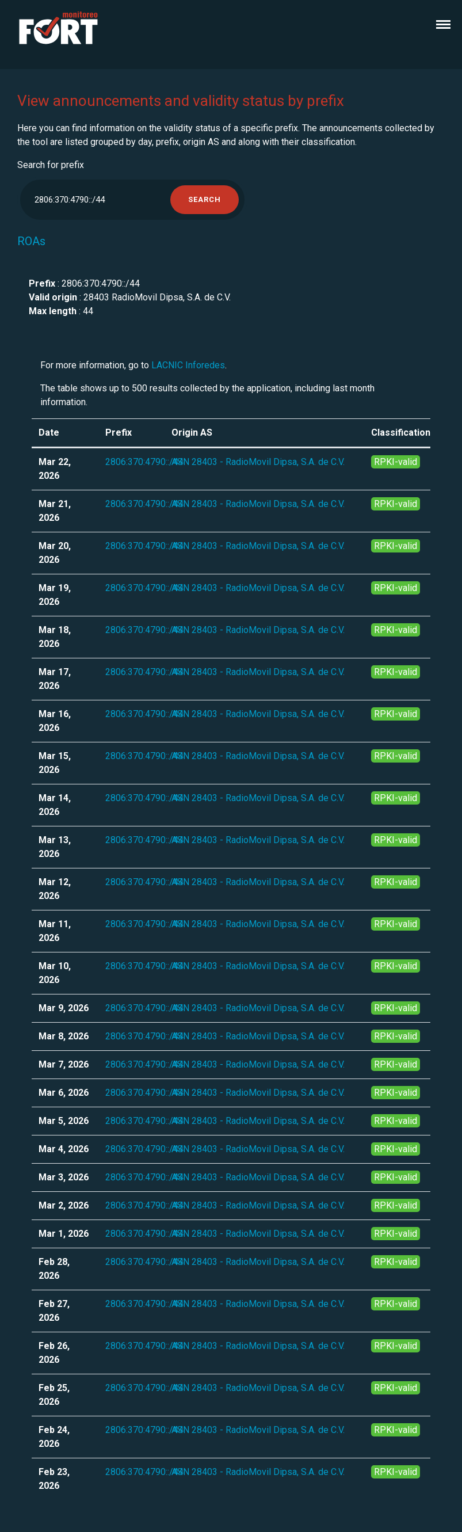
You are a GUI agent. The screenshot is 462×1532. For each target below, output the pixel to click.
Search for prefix (50, 164)
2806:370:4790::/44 (144, 461)
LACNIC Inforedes (188, 365)
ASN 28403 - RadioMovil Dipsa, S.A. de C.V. (258, 461)
